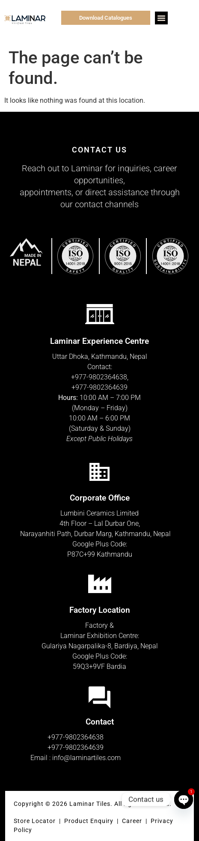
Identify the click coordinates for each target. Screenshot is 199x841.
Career (133, 820)
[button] (161, 18)
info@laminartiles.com (86, 758)
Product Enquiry (88, 820)
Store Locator (35, 820)
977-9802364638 (101, 377)
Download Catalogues (105, 18)
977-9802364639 (101, 387)
